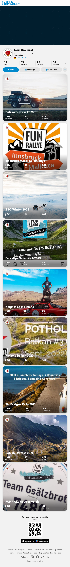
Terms (12, 553)
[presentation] (65, 63)
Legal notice (55, 553)
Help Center (43, 553)
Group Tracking (49, 550)
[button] (65, 3)
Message (30, 69)
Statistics (51, 69)
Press (59, 550)
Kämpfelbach (20, 58)
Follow (11, 69)
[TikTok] (42, 557)
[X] (47, 557)
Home (29, 550)
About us (37, 550)
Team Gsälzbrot (23, 50)
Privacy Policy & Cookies (26, 553)
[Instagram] (32, 557)
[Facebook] (37, 557)
